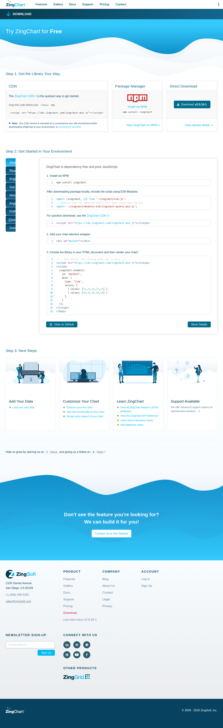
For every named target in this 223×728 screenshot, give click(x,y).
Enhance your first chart (79, 407)
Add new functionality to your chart (85, 411)
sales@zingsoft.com (18, 601)
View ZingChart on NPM (141, 125)
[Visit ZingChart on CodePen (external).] (76, 644)
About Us (108, 586)
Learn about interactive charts (136, 420)
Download (70, 613)
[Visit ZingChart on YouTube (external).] (76, 654)
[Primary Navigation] (80, 4)
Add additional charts (132, 424)
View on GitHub (61, 324)
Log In (145, 579)
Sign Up (146, 586)
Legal (106, 599)
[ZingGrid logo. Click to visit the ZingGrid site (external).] (76, 679)
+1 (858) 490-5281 (17, 594)
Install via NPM (137, 106)
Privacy (107, 606)
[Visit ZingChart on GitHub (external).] (86, 644)
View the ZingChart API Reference (139, 415)
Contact (107, 592)
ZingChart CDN (24, 96)
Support (68, 599)
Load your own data (23, 407)
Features (69, 579)
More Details (199, 324)
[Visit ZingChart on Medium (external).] (66, 654)
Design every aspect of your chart (84, 416)
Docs (66, 592)
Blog (105, 579)
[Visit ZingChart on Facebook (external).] (86, 654)
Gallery (68, 586)
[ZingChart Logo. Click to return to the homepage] (16, 3)
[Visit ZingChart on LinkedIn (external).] (66, 644)
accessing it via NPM (70, 127)
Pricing (68, 606)
